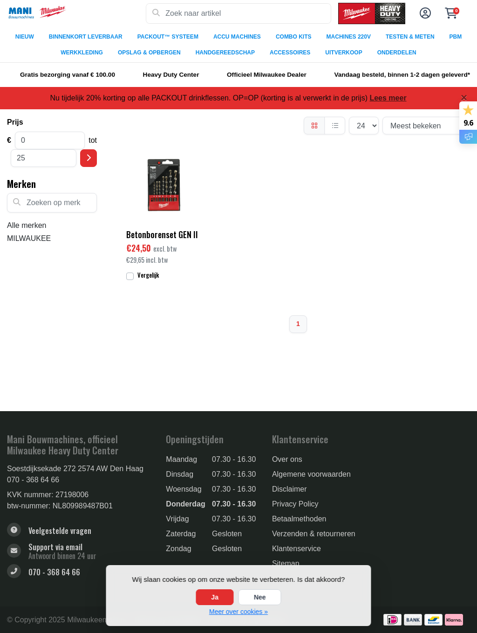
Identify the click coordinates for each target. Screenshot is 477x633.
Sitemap (286, 563)
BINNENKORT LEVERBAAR (86, 36)
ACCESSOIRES (290, 52)
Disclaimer (289, 489)
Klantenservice (296, 549)
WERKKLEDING (82, 52)
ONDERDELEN (396, 52)
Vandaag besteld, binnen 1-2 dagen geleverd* (402, 74)
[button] (424, 13)
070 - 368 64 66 (33, 480)
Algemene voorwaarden (311, 474)
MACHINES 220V (349, 36)
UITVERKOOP (343, 52)
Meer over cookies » (238, 611)
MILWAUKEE (29, 238)
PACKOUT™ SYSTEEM (167, 36)
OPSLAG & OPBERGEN (149, 52)
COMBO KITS (294, 36)
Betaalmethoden (299, 519)
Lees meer (387, 98)
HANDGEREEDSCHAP (225, 52)
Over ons (287, 459)
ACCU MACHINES (237, 36)
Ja (214, 597)
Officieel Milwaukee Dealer (267, 74)
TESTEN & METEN (410, 36)
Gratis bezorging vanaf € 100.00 (67, 74)
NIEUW (24, 36)
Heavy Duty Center (171, 74)
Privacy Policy (295, 504)
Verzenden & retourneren (313, 534)
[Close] (464, 98)
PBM (456, 36)
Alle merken (26, 225)
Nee (260, 597)
